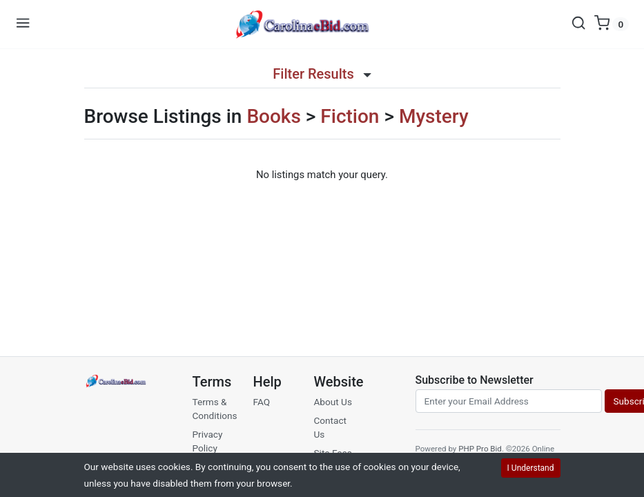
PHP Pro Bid (480, 449)
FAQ (262, 401)
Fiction (349, 116)
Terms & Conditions (215, 408)
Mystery (434, 116)
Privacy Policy (208, 441)
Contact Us (330, 427)
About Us (333, 401)
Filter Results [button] (322, 74)
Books (273, 116)
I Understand (530, 468)
